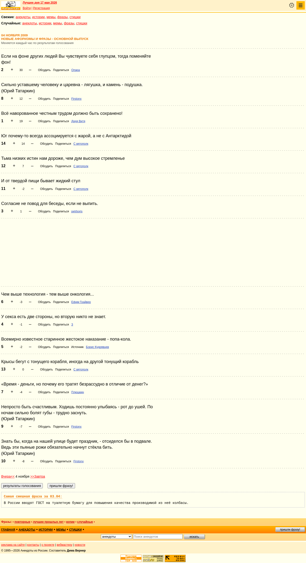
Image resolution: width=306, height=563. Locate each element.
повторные (22, 522)
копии (70, 522)
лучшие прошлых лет (48, 522)
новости (80, 544)
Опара (75, 70)
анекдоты (23, 17)
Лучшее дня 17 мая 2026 (40, 2)
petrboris (76, 211)
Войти (27, 8)
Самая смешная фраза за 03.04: (33, 496)
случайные (85, 522)
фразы (62, 17)
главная (8, 529)
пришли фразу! (290, 529)
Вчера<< (8, 476)
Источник (77, 347)
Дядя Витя (78, 121)
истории (38, 17)
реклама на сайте (13, 544)
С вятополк (80, 143)
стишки (75, 17)
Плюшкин (77, 392)
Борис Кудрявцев (97, 347)
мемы (51, 17)
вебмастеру (64, 544)
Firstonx (76, 98)
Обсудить (44, 70)
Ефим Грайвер (81, 302)
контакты (33, 544)
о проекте (48, 544)
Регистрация (41, 8)
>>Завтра (37, 476)
